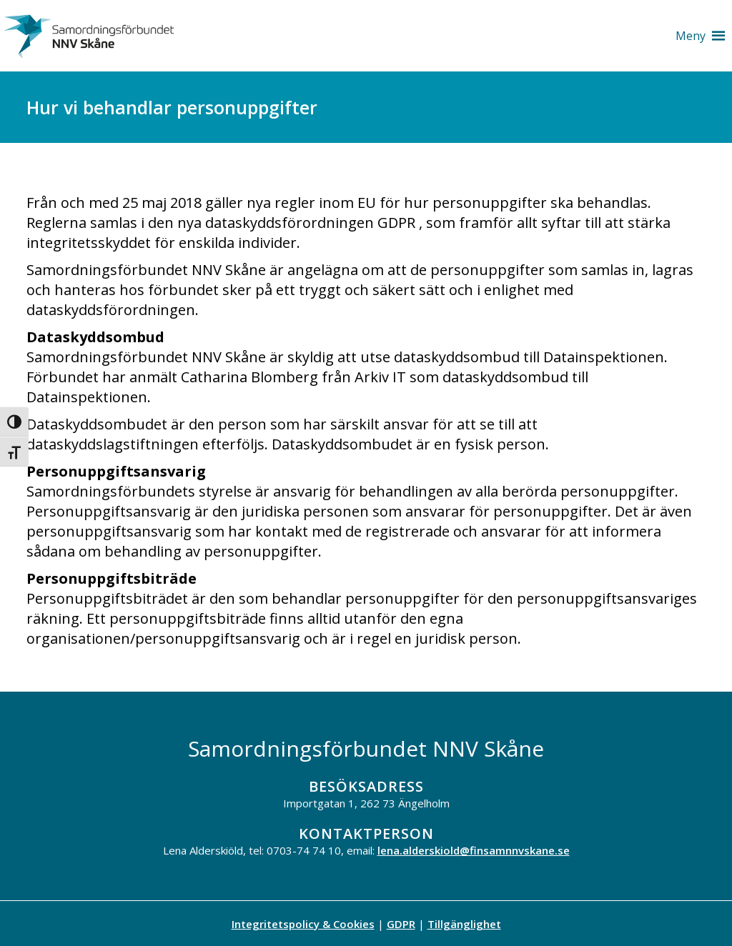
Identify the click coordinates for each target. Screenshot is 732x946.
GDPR (401, 924)
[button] (691, 35)
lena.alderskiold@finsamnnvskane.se (473, 850)
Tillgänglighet (464, 924)
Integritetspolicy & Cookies (303, 924)
